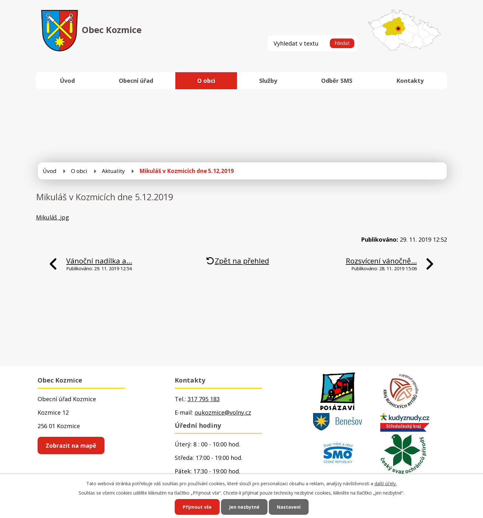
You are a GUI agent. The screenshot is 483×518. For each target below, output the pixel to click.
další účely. (385, 483)
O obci (206, 80)
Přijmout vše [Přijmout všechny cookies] (197, 507)
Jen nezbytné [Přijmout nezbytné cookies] (244, 507)
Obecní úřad (136, 80)
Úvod (67, 80)
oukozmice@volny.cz (223, 412)
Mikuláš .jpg (52, 217)
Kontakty (410, 80)
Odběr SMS (336, 80)
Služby (268, 80)
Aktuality (113, 171)
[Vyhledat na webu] (312, 43)
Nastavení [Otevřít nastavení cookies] (289, 507)
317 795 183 (204, 399)
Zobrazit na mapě (71, 445)
